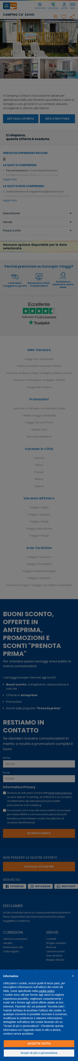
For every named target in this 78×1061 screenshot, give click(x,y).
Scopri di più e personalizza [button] (39, 1052)
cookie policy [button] (46, 991)
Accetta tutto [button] (39, 1043)
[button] (73, 976)
